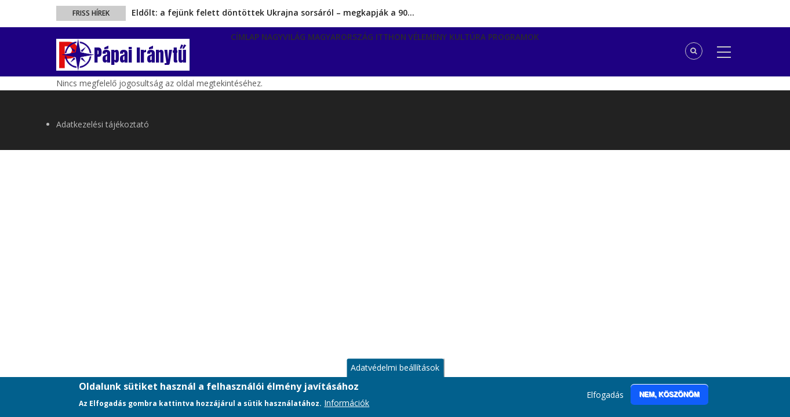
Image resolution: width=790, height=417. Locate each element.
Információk (346, 408)
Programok (576, 50)
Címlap (250, 50)
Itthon (425, 50)
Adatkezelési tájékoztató (102, 124)
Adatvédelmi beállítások (395, 373)
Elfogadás (605, 401)
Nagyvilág (299, 50)
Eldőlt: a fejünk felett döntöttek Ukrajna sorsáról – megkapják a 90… (273, 12)
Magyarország (365, 50)
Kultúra (521, 50)
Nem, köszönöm (669, 400)
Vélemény (472, 50)
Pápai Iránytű (140, 55)
